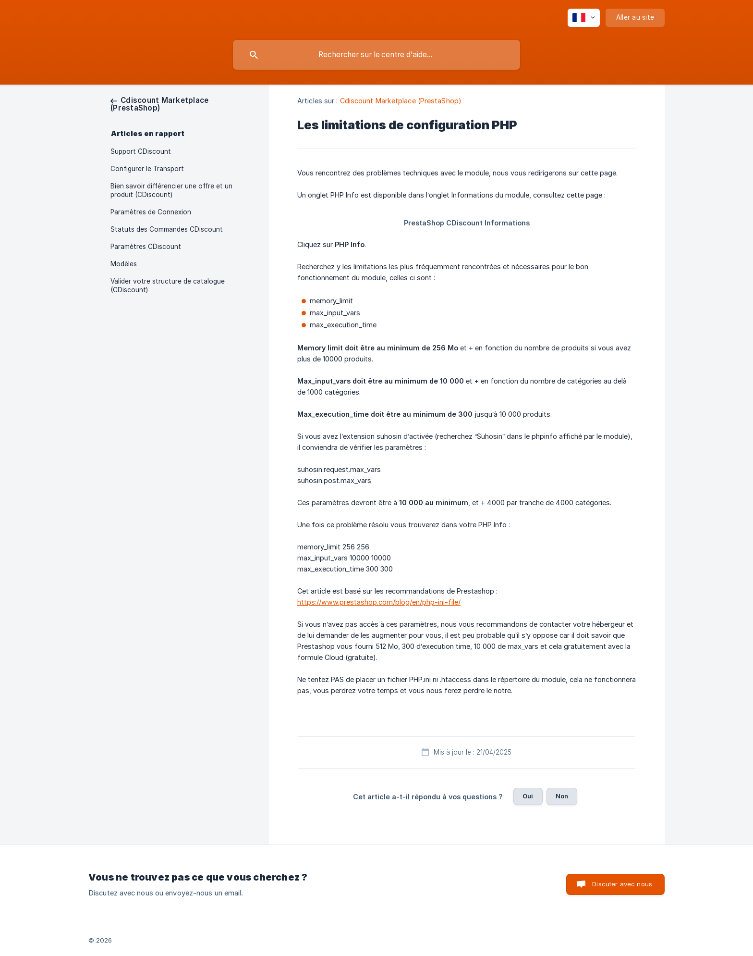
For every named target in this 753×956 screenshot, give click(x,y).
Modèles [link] (123, 264)
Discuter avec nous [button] (622, 884)
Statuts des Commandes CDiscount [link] (166, 229)
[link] (159, 104)
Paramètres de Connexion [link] (150, 212)
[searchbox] (376, 55)
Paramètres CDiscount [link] (145, 246)
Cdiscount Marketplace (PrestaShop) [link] (401, 101)
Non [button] (562, 796)
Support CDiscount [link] (140, 151)
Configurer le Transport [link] (147, 169)
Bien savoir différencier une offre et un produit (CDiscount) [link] (171, 190)
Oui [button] (527, 796)
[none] (584, 18)
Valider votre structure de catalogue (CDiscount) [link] (167, 285)
